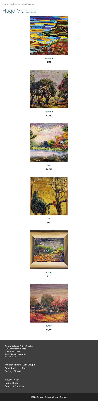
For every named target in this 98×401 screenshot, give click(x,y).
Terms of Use (11, 382)
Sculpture (14, 4)
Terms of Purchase (14, 386)
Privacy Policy (12, 379)
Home (5, 4)
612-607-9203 (10, 356)
